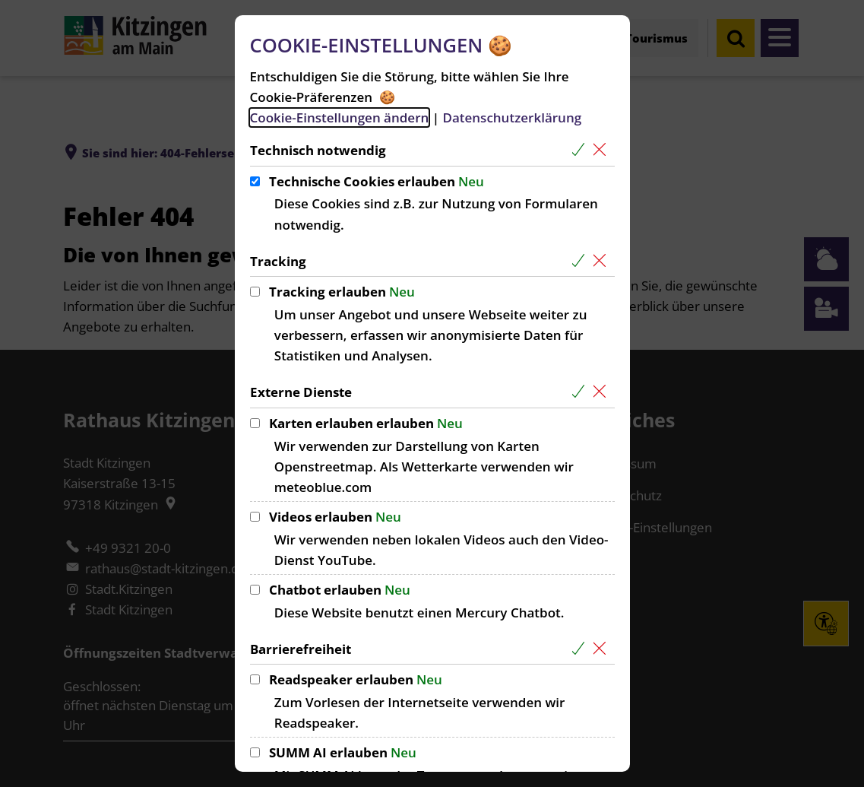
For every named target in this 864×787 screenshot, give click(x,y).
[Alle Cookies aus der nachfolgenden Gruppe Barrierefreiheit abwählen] (602, 648)
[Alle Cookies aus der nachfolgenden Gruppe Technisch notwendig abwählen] (602, 150)
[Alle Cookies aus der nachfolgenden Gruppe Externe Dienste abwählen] (602, 391)
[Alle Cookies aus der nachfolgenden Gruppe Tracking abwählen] (602, 261)
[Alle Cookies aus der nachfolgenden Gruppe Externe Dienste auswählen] (581, 391)
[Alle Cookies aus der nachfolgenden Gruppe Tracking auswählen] (581, 261)
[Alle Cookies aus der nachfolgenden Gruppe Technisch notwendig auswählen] (581, 150)
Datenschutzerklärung (511, 117)
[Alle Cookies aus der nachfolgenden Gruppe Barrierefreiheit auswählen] (581, 648)
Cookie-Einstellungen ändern (339, 117)
